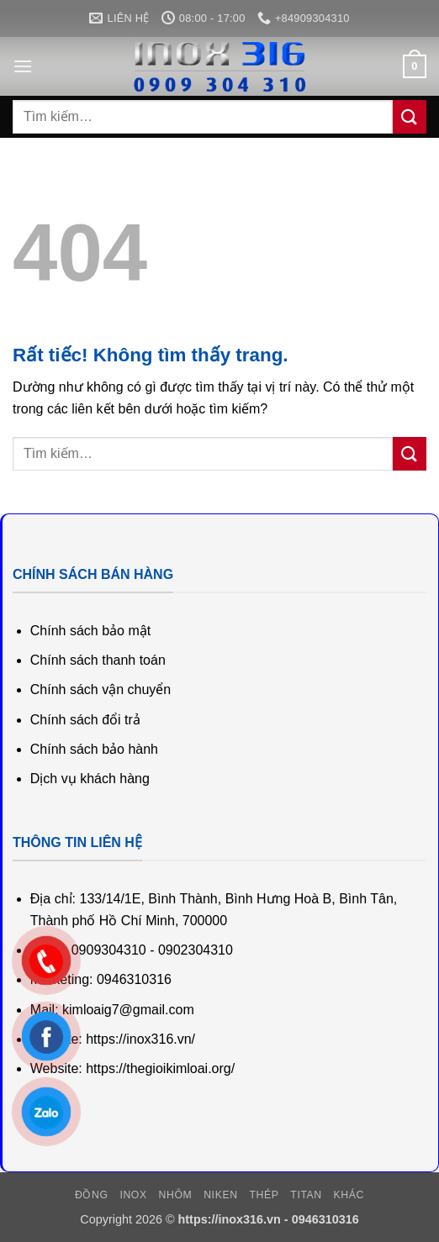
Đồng (91, 1195)
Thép (263, 1195)
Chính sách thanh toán (98, 660)
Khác (349, 1195)
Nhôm (176, 1195)
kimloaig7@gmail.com (128, 1010)
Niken (220, 1195)
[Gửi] (409, 116)
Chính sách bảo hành (94, 749)
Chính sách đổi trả (85, 720)
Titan (306, 1195)
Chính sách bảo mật (90, 631)
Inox (132, 1195)
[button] (23, 66)
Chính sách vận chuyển (100, 689)
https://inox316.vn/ (140, 1039)
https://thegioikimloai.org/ (160, 1068)
